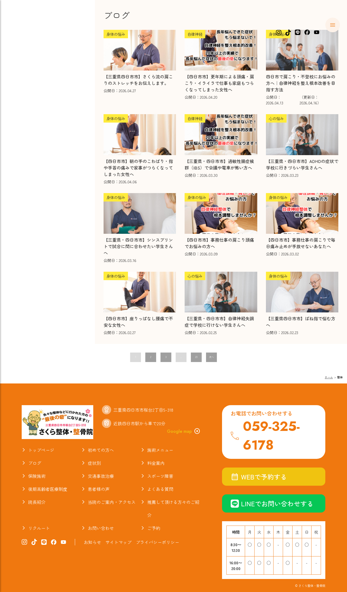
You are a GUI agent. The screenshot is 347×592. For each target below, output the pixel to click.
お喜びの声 (29, 135)
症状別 (24, 72)
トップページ (41, 450)
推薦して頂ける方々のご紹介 (173, 508)
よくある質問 (32, 125)
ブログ (24, 145)
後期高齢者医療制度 (47, 489)
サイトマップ (118, 542)
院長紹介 (26, 156)
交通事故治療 (32, 104)
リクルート (39, 528)
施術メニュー (32, 62)
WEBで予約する (259, 476)
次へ (211, 357)
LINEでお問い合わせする (272, 503)
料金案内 (26, 83)
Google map (183, 431)
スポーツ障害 (32, 114)
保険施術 (26, 93)
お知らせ (26, 177)
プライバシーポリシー (157, 542)
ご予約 (153, 528)
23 (196, 357)
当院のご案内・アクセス (46, 166)
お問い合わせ (101, 528)
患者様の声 (99, 489)
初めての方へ (32, 52)
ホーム (24, 41)
